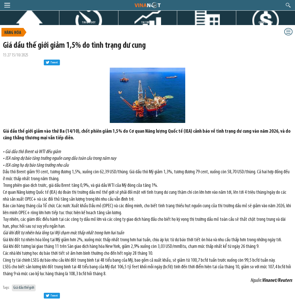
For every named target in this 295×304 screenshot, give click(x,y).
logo (147, 4)
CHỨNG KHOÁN (265, 22)
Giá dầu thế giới (23, 288)
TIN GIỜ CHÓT (89, 22)
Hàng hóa (12, 33)
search (288, 5)
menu (7, 5)
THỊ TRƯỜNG (147, 22)
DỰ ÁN (206, 22)
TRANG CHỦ (29, 22)
